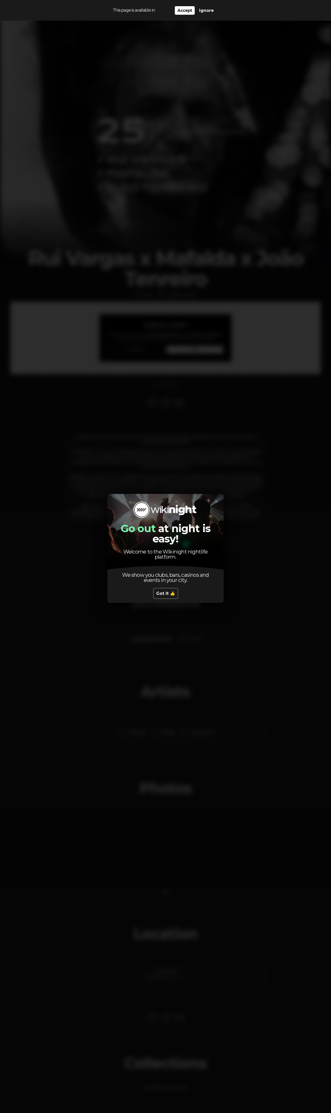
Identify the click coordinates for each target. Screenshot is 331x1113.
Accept (184, 10)
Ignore (206, 10)
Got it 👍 (165, 593)
